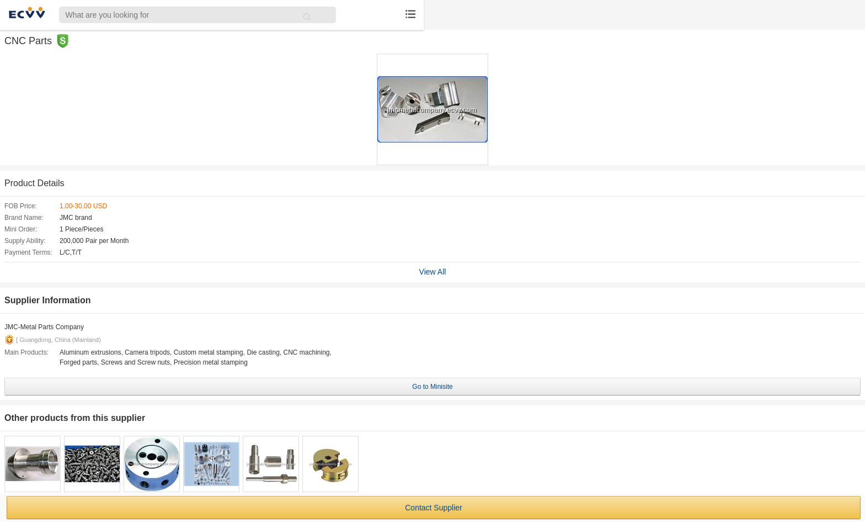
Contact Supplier (433, 507)
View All (432, 271)
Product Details (34, 183)
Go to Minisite (432, 387)
